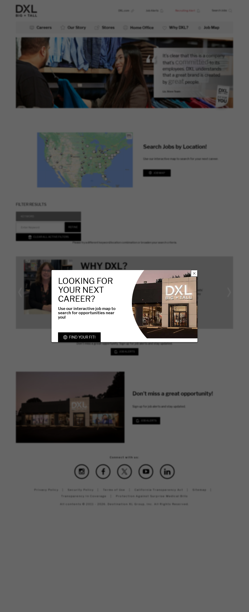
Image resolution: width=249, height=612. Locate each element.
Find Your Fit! (82, 337)
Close (194, 273)
